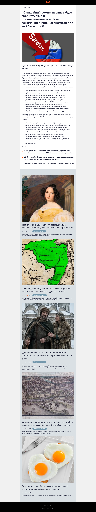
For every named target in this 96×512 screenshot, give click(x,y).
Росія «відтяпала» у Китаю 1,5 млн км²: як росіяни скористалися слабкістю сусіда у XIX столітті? (46, 290)
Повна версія (48, 505)
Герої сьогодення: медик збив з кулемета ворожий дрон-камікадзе (49, 163)
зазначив (29, 108)
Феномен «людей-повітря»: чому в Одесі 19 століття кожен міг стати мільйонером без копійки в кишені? (47, 423)
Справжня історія (39, 295)
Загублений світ (39, 231)
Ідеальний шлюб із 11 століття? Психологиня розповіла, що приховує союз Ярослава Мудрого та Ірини (47, 355)
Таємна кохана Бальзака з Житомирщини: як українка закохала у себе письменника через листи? (47, 226)
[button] (94, 2)
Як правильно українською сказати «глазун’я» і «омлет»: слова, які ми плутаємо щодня (45, 487)
